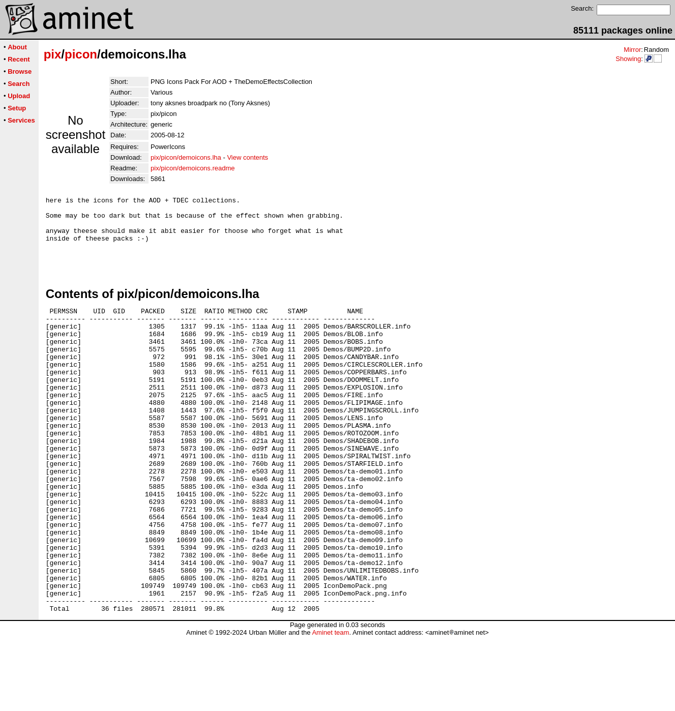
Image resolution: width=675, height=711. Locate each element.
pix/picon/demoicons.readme (192, 168)
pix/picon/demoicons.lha (186, 157)
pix (53, 54)
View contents (247, 157)
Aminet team (330, 707)
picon (81, 54)
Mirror (632, 49)
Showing (628, 59)
